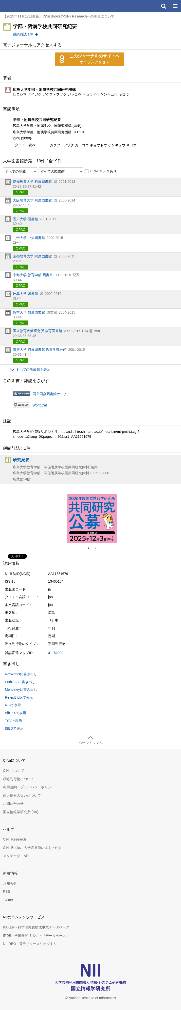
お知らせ (10, 883)
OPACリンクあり (100, 171)
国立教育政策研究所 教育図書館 (37, 331)
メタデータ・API (16, 856)
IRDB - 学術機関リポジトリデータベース (34, 936)
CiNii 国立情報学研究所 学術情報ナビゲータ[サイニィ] (21, 6)
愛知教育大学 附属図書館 (32, 182)
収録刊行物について (18, 779)
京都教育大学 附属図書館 (32, 256)
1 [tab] (90, 548)
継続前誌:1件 (23, 34)
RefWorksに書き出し (21, 674)
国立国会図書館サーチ (50, 394)
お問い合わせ (13, 804)
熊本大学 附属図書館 (29, 312)
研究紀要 (21, 459)
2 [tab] (97, 548)
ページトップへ (90, 743)
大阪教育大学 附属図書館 (32, 200)
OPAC (20, 192)
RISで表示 (13, 705)
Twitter (8, 900)
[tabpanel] (92, 518)
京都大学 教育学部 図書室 (33, 275)
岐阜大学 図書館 (25, 294)
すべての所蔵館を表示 (33, 369)
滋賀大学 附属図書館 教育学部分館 (40, 350)
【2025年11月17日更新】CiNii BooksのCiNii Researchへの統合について (58, 16)
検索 (163, 5)
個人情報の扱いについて (22, 795)
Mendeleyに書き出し (21, 689)
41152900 (55, 653)
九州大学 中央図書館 (29, 238)
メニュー (175, 5)
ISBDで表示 (14, 728)
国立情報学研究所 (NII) (20, 812)
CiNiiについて (13, 771)
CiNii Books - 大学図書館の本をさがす (32, 848)
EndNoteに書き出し (20, 682)
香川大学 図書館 (25, 219)
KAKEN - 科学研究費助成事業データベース (36, 927)
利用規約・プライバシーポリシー (29, 787)
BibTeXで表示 (15, 713)
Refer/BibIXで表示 (19, 697)
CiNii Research (14, 839)
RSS (6, 891)
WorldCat (40, 405)
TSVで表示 (13, 721)
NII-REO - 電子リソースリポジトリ (30, 944)
